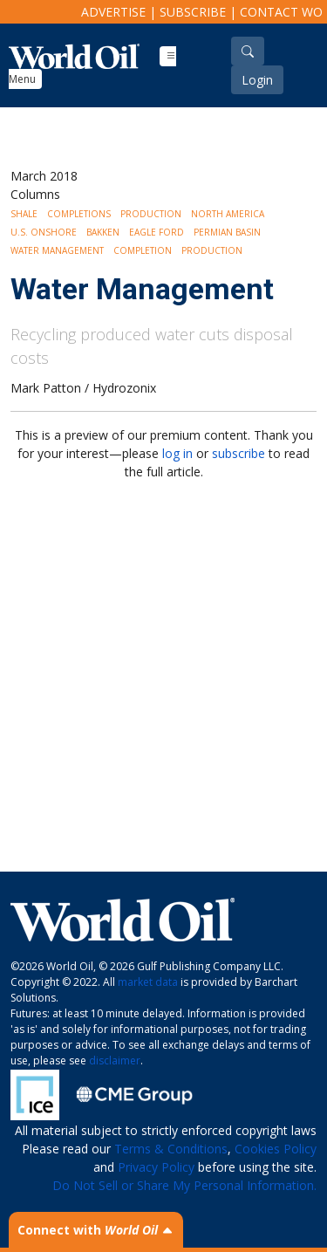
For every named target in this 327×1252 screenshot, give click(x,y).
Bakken (102, 232)
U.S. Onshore (43, 232)
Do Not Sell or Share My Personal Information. (184, 1185)
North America (227, 214)
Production (150, 214)
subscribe (238, 453)
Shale (23, 214)
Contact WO (281, 11)
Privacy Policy (156, 1167)
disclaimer (114, 1060)
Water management (57, 250)
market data (148, 982)
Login (257, 80)
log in (177, 453)
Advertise (113, 11)
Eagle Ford (156, 232)
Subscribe (193, 11)
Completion (142, 250)
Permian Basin (227, 232)
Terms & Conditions (171, 1148)
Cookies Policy (276, 1148)
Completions (79, 214)
